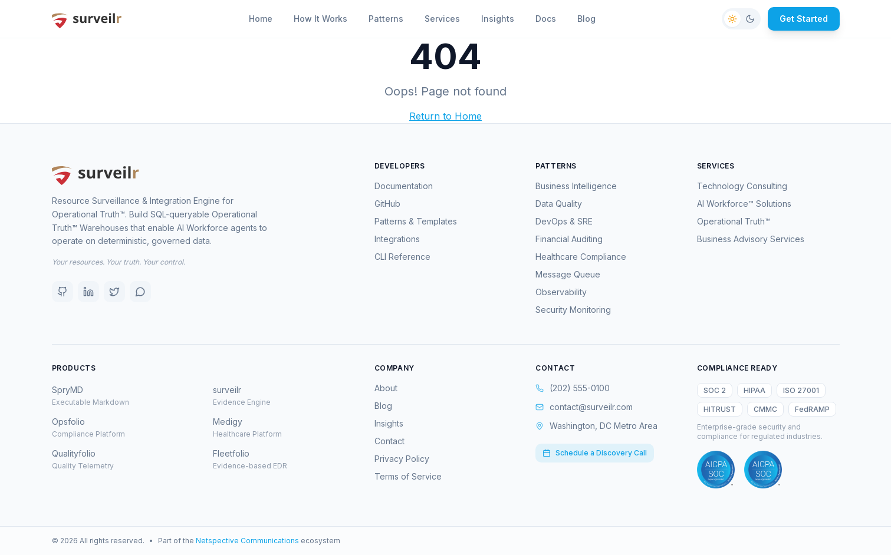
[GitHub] (62, 291)
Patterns (386, 19)
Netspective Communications (247, 540)
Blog (586, 19)
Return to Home (445, 116)
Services (442, 19)
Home (260, 19)
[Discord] (140, 291)
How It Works (320, 19)
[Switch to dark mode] (741, 18)
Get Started (804, 19)
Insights (497, 19)
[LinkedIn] (88, 291)
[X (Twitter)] (114, 291)
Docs (545, 19)
